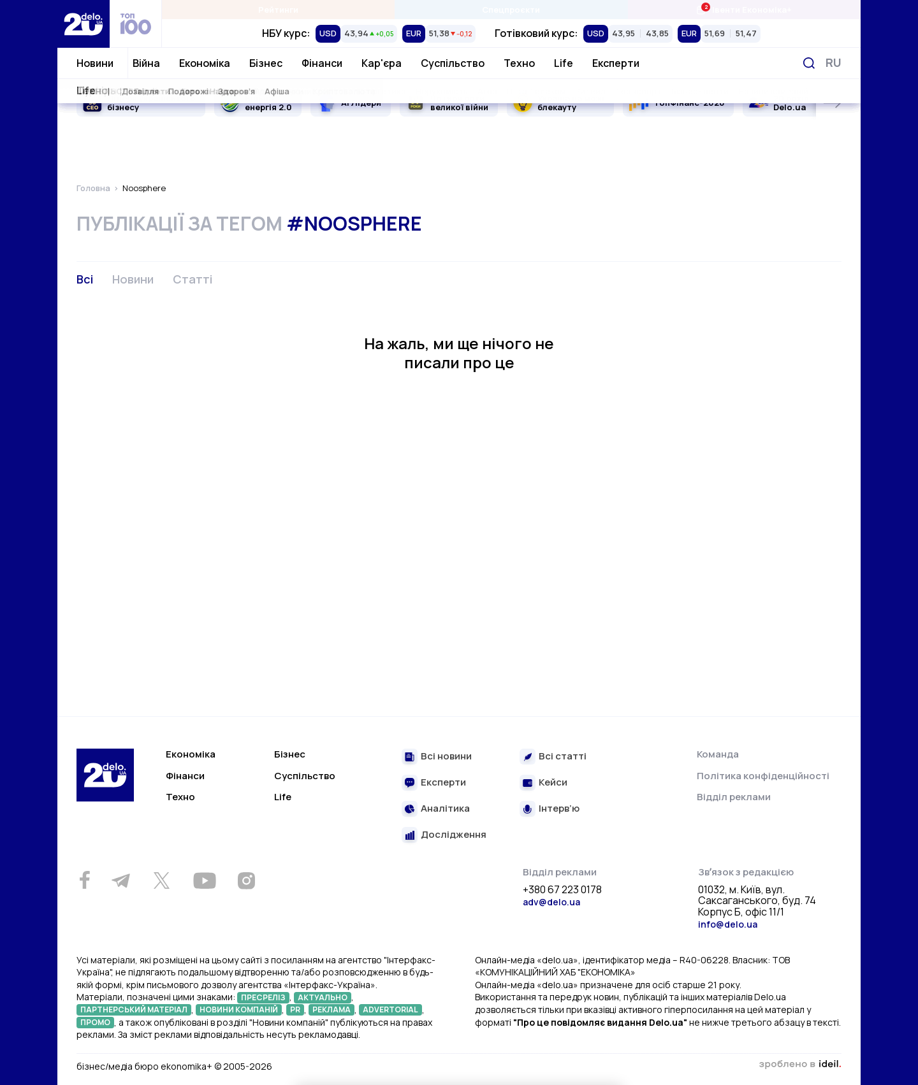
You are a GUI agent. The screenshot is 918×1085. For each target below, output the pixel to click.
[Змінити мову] (833, 63)
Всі (84, 279)
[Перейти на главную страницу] (83, 24)
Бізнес (265, 63)
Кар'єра (381, 63)
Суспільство (452, 63)
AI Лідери (361, 102)
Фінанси (322, 63)
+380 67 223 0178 (562, 890)
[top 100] (136, 24)
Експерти (615, 63)
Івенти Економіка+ (744, 9)
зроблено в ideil (800, 1064)
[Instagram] (246, 880)
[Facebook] (84, 880)
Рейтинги (278, 9)
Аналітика (445, 808)
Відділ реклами (734, 796)
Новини (94, 63)
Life (563, 63)
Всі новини (446, 756)
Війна (146, 63)
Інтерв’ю (559, 808)
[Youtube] (204, 880)
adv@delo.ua (551, 902)
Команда (718, 754)
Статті (192, 279)
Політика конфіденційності (763, 775)
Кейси (553, 782)
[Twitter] (161, 880)
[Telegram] (120, 880)
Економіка (204, 63)
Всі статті (562, 756)
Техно (519, 63)
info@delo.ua (727, 924)
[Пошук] (809, 63)
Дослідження (453, 835)
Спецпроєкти (511, 9)
